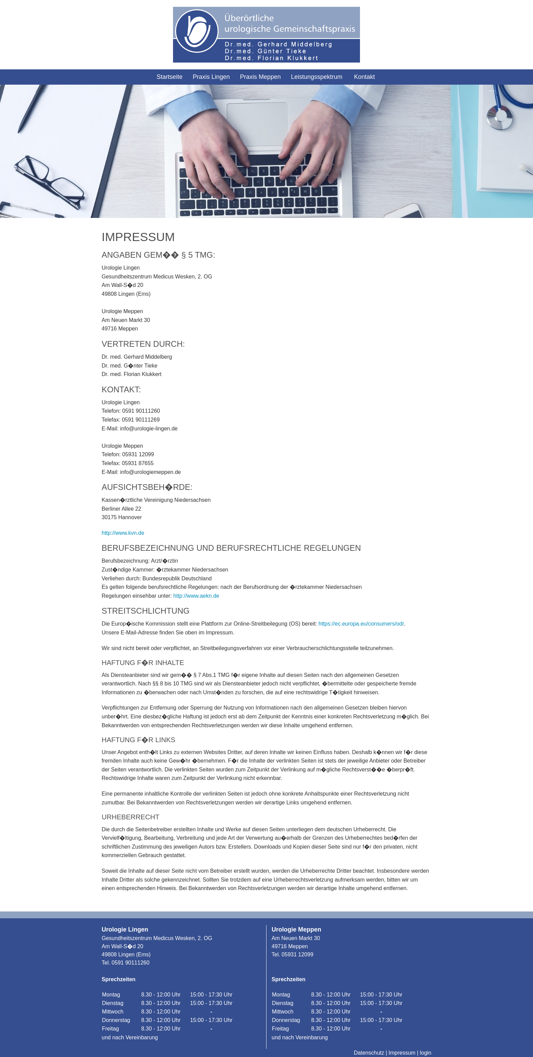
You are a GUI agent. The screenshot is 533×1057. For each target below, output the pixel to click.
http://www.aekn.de (196, 596)
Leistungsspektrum (316, 76)
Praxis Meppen (260, 76)
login (425, 1053)
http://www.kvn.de (123, 533)
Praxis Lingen (211, 76)
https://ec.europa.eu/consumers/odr (361, 624)
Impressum (402, 1053)
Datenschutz (369, 1053)
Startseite (170, 76)
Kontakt (364, 76)
